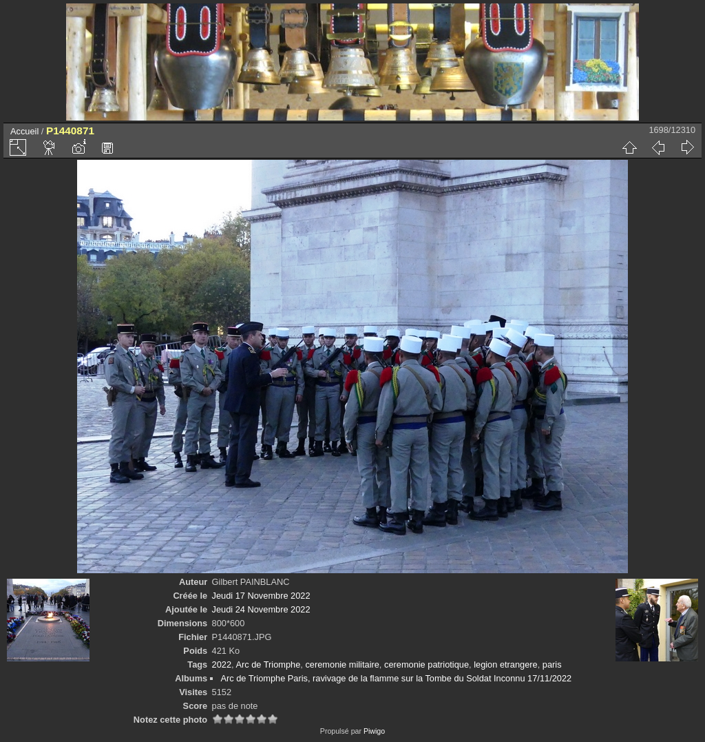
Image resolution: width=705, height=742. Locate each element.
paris (552, 664)
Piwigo (374, 731)
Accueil (24, 131)
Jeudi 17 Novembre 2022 (261, 595)
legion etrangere (506, 664)
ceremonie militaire (342, 664)
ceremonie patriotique (426, 664)
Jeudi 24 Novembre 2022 (261, 609)
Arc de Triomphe (267, 664)
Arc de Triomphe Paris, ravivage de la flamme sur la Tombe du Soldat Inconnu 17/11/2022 (395, 678)
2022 (221, 664)
